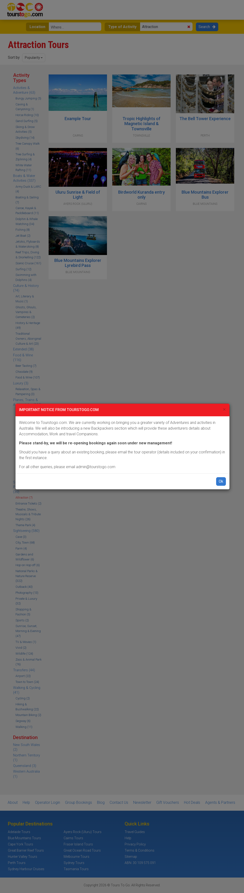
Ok (221, 481)
